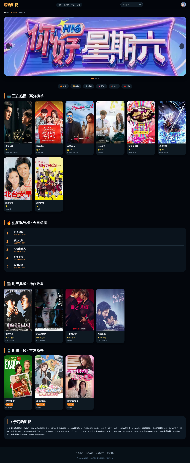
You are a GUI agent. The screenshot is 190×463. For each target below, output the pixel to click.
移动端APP (100, 453)
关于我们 (79, 453)
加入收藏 (89, 453)
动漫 (78, 5)
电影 (60, 5)
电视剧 (66, 5)
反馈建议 (110, 453)
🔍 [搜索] (140, 5)
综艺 (73, 5)
